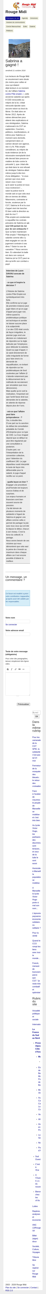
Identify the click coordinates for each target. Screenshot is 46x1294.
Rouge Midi (15, 12)
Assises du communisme (15, 22)
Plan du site (10, 1288)
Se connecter (11, 625)
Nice (40, 1143)
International (37, 1024)
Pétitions (9, 31)
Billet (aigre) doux (35, 1239)
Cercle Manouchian (13, 26)
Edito (25, 26)
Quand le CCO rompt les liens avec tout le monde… (36, 949)
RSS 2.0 (9, 1290)
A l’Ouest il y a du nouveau (39, 1181)
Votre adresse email (14, 630)
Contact (33, 1288)
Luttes (35, 1206)
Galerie (32, 26)
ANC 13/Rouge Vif (36, 1228)
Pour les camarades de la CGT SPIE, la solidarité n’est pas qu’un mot (37, 749)
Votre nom (10, 618)
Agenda (25, 18)
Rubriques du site (12, 18)
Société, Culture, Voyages (36, 1249)
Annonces (34, 18)
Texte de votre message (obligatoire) (16, 652)
